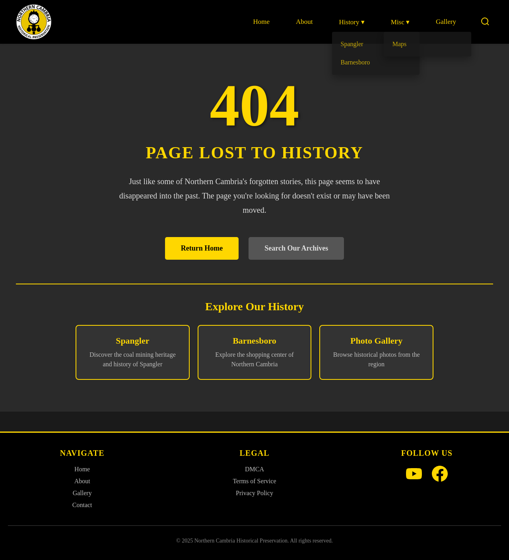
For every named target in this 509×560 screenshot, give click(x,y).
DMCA (254, 469)
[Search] (485, 22)
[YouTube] (414, 474)
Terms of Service (254, 481)
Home (261, 21)
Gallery (446, 21)
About (304, 21)
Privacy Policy (254, 493)
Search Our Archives (296, 248)
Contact (82, 505)
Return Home (202, 248)
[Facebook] (440, 474)
